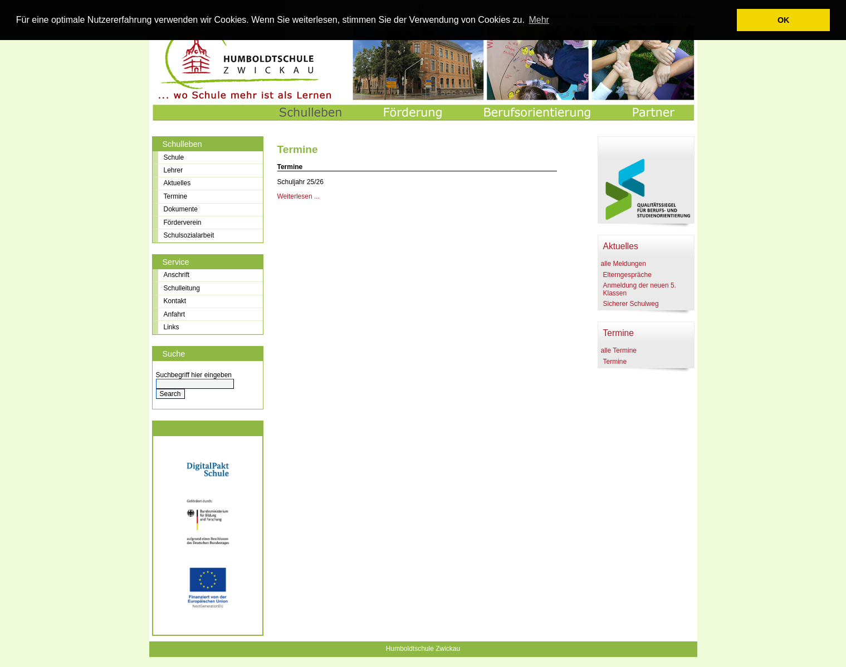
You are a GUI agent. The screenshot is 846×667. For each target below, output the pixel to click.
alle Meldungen (623, 264)
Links (171, 327)
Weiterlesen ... (298, 196)
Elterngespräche (627, 275)
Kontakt (175, 301)
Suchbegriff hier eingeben (194, 375)
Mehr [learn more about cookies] (539, 19)
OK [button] (783, 20)
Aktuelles (177, 183)
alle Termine (619, 350)
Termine (176, 196)
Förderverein (183, 222)
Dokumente (181, 209)
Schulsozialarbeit (189, 235)
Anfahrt (174, 314)
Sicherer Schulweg (631, 304)
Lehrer (173, 170)
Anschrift (177, 275)
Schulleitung (182, 288)
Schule (174, 157)
